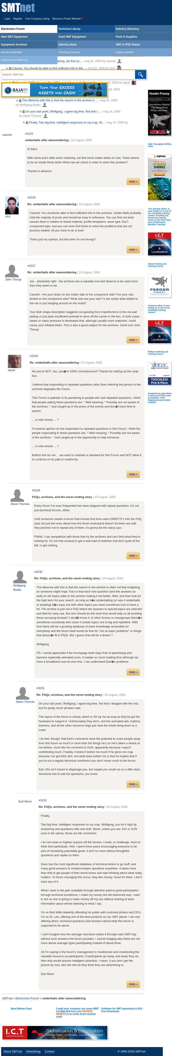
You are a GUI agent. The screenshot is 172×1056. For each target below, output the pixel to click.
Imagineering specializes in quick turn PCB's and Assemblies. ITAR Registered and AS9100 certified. (160, 397)
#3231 (41, 688)
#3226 (31, 197)
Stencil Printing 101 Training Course (157, 265)
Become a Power (68, 18)
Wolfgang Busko (30, 104)
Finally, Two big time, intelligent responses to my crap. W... (66, 122)
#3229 (36, 490)
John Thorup (13, 279)
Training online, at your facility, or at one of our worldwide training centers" (159, 308)
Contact (50, 1051)
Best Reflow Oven (21, 1008)
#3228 (34, 356)
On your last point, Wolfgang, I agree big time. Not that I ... (63, 111)
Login (7, 18)
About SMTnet (12, 1051)
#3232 (43, 800)
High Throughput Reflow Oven (159, 145)
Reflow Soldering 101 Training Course (158, 353)
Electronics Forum (27, 998)
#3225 (29, 133)
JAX (112, 68)
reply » (133, 181)
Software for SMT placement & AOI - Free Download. (122, 1010)
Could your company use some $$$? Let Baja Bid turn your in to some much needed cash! (77, 1012)
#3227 (31, 265)
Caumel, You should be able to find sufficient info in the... (48, 68)
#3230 (38, 571)
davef (11, 370)
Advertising (33, 1051)
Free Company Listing (37, 18)
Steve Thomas (32, 115)
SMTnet (7, 998)
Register (17, 18)
